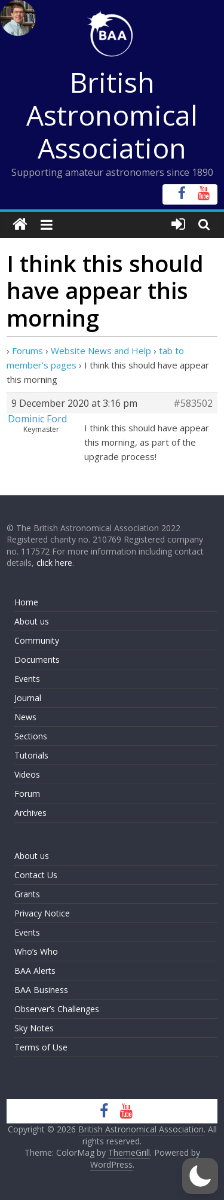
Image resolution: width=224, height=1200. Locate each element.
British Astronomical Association (112, 114)
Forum (27, 793)
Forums (27, 351)
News (25, 717)
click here (54, 562)
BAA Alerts (35, 970)
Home (26, 602)
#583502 (193, 403)
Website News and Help (101, 351)
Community (36, 640)
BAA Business (41, 989)
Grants (27, 894)
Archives (30, 812)
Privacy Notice (42, 913)
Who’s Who (36, 951)
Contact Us (35, 875)
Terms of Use (40, 1047)
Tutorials (31, 755)
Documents (37, 659)
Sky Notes (34, 1028)
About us (31, 621)
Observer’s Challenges (56, 1009)
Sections (30, 736)
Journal (27, 697)
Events (27, 678)
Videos (27, 774)
